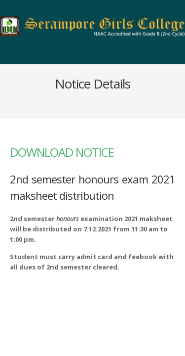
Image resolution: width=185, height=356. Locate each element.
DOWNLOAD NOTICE (62, 152)
